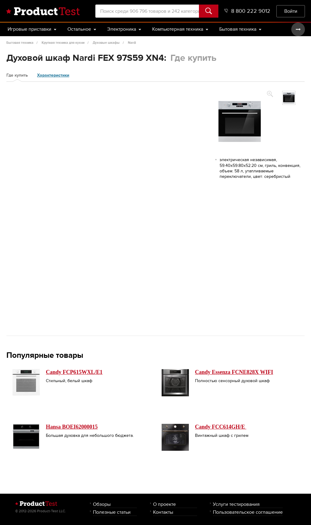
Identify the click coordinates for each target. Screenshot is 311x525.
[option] (289, 98)
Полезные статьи (112, 512)
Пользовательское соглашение (248, 512)
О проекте (164, 504)
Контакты (163, 512)
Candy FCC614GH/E (220, 427)
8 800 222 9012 (247, 11)
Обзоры (102, 504)
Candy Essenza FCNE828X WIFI (234, 372)
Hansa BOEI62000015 (72, 427)
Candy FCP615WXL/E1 (74, 372)
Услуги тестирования (236, 504)
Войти (290, 11)
